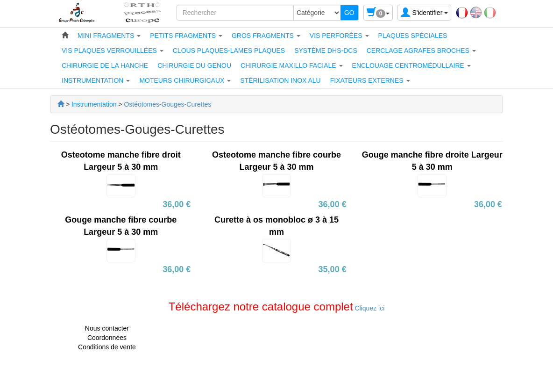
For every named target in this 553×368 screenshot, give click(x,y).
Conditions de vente (107, 347)
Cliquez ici (369, 308)
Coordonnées (107, 337)
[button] (109, 35)
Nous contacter (107, 328)
